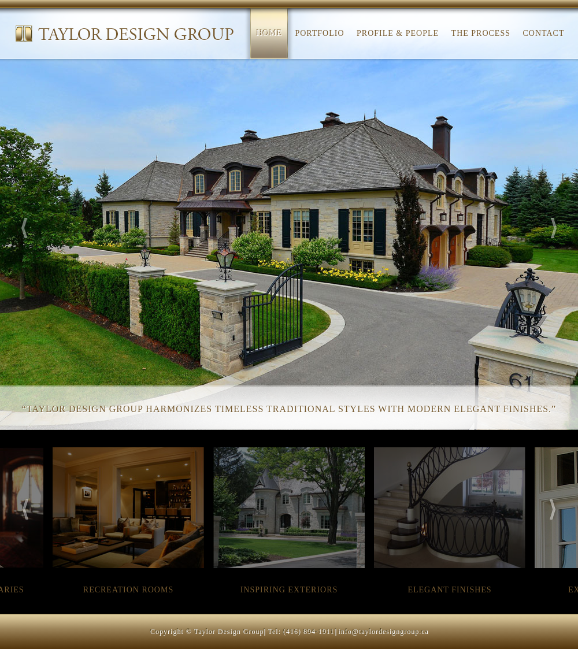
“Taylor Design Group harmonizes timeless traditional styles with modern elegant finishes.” (289, 409)
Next (554, 228)
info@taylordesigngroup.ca (384, 632)
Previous (25, 228)
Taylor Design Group (125, 33)
